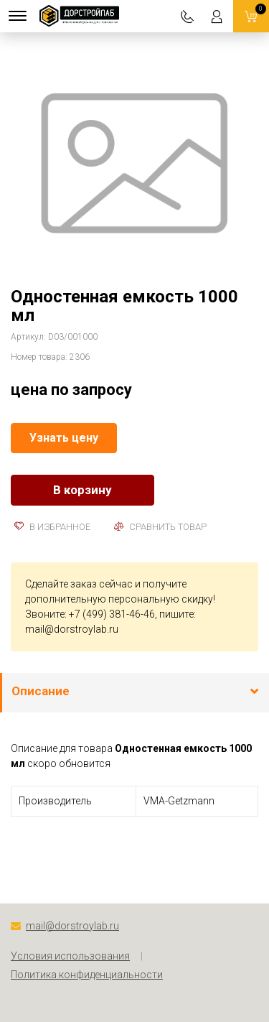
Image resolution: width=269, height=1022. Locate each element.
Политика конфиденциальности (87, 974)
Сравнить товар (160, 526)
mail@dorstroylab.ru (71, 629)
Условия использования (70, 956)
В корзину (82, 490)
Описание (40, 691)
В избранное (52, 526)
